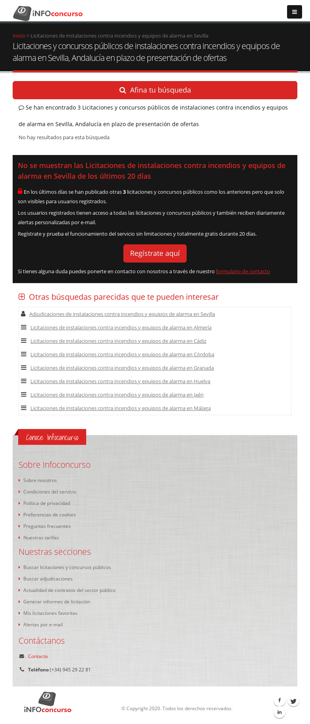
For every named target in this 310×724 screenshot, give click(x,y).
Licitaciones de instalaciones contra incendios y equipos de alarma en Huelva (115, 381)
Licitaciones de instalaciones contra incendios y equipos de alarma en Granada (117, 367)
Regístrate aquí (155, 253)
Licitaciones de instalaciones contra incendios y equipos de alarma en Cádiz (113, 340)
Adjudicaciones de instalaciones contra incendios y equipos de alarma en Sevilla (118, 314)
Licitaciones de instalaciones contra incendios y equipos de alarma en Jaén (112, 394)
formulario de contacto (243, 271)
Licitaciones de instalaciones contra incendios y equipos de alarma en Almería (116, 327)
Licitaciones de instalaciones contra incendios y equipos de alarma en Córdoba (117, 354)
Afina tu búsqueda (155, 90)
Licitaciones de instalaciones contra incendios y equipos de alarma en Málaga (116, 408)
